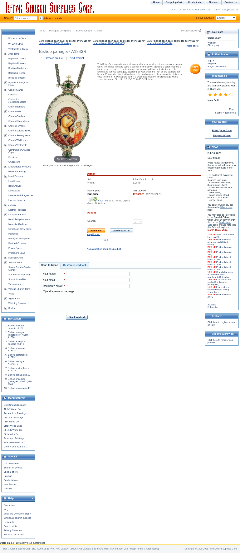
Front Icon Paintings (14, 438)
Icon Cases (14, 181)
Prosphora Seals (16, 253)
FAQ (6, 509)
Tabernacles (14, 284)
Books (11, 308)
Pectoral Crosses (17, 243)
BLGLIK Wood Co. (13, 430)
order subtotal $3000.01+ (159, 43)
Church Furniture (17, 126)
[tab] (49, 265)
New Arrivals (10, 484)
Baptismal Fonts (16, 73)
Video (11, 293)
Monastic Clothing (17, 224)
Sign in (211, 60)
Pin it (105, 240)
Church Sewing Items (19, 135)
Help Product (93, 234)
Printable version (189, 31)
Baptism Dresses (17, 63)
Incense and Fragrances (20, 195)
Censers (12, 94)
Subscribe (212, 307)
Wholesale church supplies (17, 518)
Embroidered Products (19, 166)
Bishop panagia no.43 (19, 388)
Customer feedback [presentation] (75, 265)
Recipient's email (52, 286)
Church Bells (14, 111)
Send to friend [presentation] (49, 265)
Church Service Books (19, 130)
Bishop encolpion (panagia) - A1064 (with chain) (20, 381)
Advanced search (53, 18)
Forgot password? (216, 66)
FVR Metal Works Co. (15, 442)
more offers (193, 46)
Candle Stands (15, 90)
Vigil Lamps (14, 298)
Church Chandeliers (18, 121)
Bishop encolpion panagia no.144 (16, 342)
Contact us (9, 505)
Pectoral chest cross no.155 (219, 258)
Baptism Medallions (18, 68)
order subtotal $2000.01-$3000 (108, 43)
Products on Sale (17, 38)
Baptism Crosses (17, 58)
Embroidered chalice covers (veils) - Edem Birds (218, 289)
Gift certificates (11, 463)
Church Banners (16, 106)
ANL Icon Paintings (13, 417)
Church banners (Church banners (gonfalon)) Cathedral (219, 274)
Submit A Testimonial (225, 112)
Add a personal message (58, 291)
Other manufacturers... (15, 446)
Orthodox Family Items (19, 229)
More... (232, 109)
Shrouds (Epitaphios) (19, 274)
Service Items (15, 262)
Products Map (11, 480)
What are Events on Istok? (17, 513)
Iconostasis (14, 190)
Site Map (213, 2)
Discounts (9, 522)
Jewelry (12, 205)
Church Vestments (17, 145)
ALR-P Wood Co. (12, 409)
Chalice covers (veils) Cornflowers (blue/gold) (219, 282)
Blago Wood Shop (13, 426)
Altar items (13, 53)
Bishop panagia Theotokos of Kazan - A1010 (19, 334)
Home (42, 30)
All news (211, 304)
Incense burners (16, 200)
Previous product (51, 58)
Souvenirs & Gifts (17, 279)
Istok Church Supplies (15, 405)
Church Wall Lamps (18, 140)
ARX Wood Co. (11, 421)
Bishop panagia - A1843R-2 (16, 362)
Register (211, 63)
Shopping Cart (174, 2)
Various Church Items (19, 289)
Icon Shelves (14, 186)
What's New (226, 207)
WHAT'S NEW (15, 44)
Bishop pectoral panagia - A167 (16, 326)
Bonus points (10, 526)
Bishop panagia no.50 (19, 374)
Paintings (13, 233)
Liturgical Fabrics (17, 214)
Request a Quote (221, 135)
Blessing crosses (17, 77)
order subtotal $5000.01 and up (55, 43)
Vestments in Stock (18, 49)
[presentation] (86, 303)
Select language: (216, 17)
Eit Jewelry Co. (11, 434)
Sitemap (8, 476)
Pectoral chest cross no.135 (219, 268)
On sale (8, 488)
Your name (49, 273)
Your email (49, 279)
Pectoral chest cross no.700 (219, 263)
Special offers (11, 472)
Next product (79, 58)
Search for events (13, 467)
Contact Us (231, 2)
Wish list (211, 42)
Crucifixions (14, 162)
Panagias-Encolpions (60, 30)
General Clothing (17, 171)
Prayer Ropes (15, 248)
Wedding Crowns (17, 303)
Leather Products (17, 210)
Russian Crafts (15, 257)
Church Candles (16, 116)
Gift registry (213, 45)
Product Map (195, 2)
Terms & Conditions (14, 534)
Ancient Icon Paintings (15, 413)
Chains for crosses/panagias (17, 100)
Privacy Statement (13, 530)
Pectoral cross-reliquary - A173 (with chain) (219, 242)
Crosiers (12, 157)
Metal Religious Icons (19, 219)
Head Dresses (15, 176)
